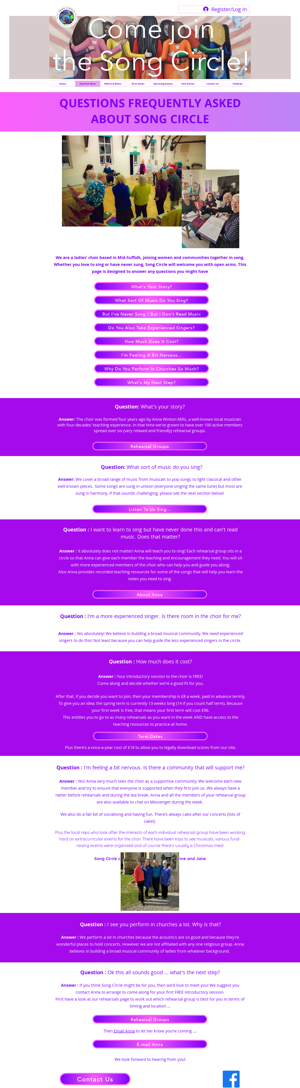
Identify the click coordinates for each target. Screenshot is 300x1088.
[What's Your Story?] (151, 286)
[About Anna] (149, 594)
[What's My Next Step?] (151, 382)
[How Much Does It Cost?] (151, 341)
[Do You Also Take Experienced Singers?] (151, 327)
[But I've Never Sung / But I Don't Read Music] (151, 313)
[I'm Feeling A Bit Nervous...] (151, 354)
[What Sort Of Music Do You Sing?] (151, 300)
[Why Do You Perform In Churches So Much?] (151, 368)
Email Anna (124, 1031)
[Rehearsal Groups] (149, 446)
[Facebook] (231, 1079)
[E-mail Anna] (150, 1044)
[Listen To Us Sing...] (149, 509)
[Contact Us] (95, 1079)
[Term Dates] (150, 736)
